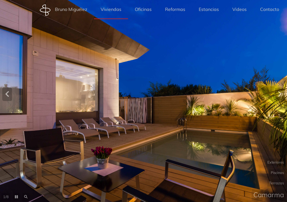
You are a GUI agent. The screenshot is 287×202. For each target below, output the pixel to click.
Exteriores (275, 162)
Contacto (269, 9)
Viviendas (111, 9)
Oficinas (143, 9)
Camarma (268, 194)
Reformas (175, 9)
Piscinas (277, 172)
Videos (239, 9)
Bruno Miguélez (63, 10)
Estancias (209, 9)
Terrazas (276, 183)
